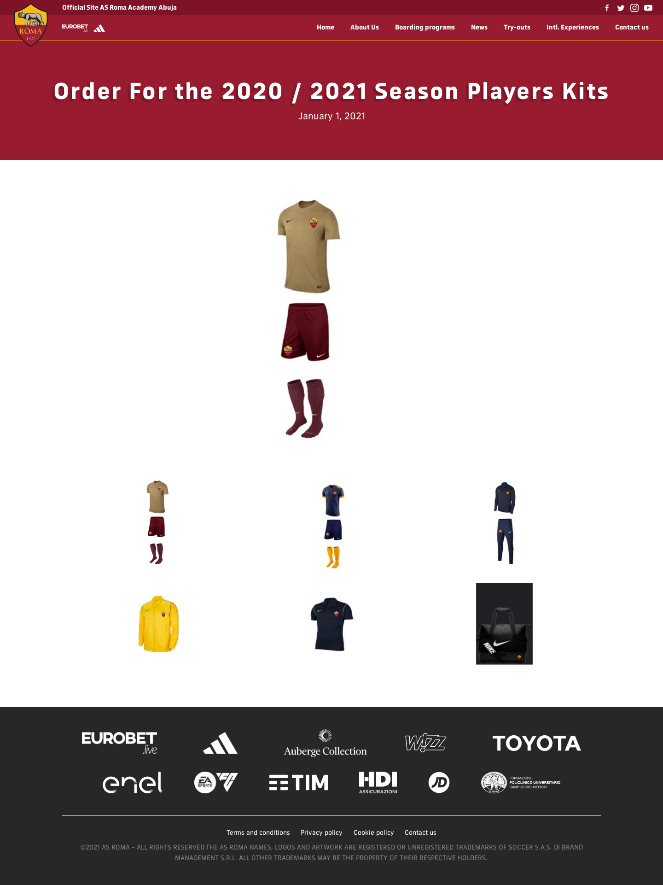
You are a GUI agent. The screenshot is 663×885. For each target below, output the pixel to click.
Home (325, 27)
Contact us (632, 27)
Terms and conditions (258, 832)
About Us (364, 27)
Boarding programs (425, 27)
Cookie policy (374, 832)
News (479, 27)
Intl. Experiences (573, 27)
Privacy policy (322, 832)
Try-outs (517, 27)
